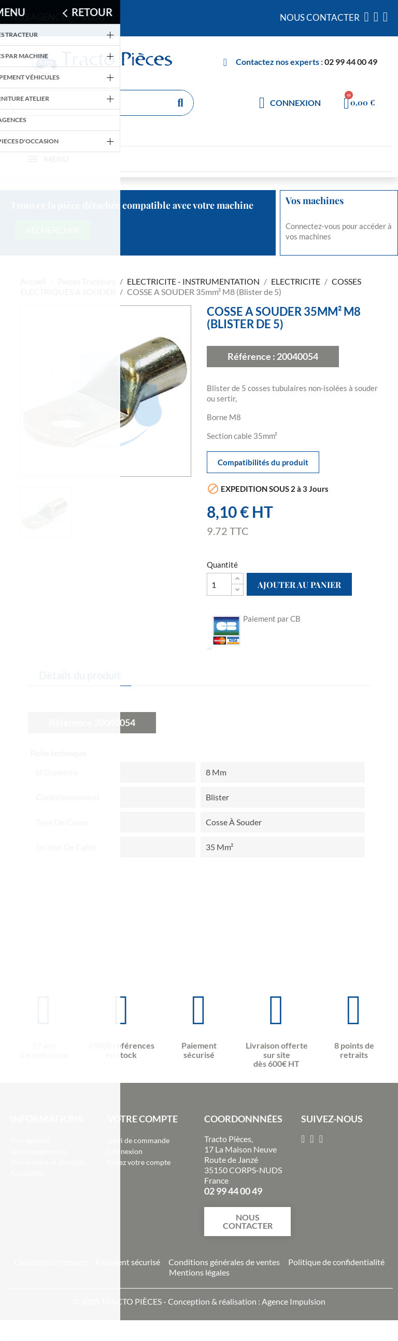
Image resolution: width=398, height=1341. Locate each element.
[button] (247, 1221)
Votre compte (142, 1118)
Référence (70, 722)
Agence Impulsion (293, 1301)
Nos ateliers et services (47, 1162)
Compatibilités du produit (263, 462)
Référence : (251, 356)
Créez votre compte (138, 1162)
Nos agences (30, 1140)
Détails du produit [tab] (80, 675)
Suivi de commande (138, 1140)
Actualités (26, 1173)
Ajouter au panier (299, 584)
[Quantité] (219, 584)
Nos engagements (38, 1151)
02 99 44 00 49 (350, 61)
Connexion (125, 1151)
